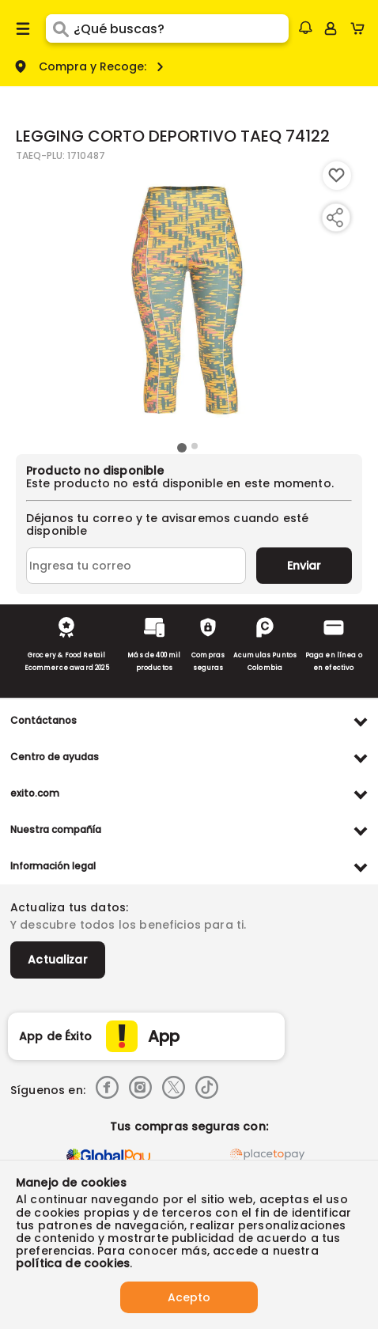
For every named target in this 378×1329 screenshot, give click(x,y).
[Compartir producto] (334, 217)
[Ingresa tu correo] (136, 565)
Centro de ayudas (54, 756)
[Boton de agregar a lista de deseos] (337, 175)
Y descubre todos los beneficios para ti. (128, 924)
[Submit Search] (60, 28)
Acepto (189, 1297)
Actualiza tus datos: (69, 907)
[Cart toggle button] (361, 28)
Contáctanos (43, 720)
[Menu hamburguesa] (23, 28)
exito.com (34, 793)
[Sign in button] (330, 28)
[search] (181, 28)
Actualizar (58, 959)
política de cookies (73, 1263)
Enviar (304, 566)
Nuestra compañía (55, 829)
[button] (305, 28)
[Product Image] (187, 299)
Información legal (53, 866)
